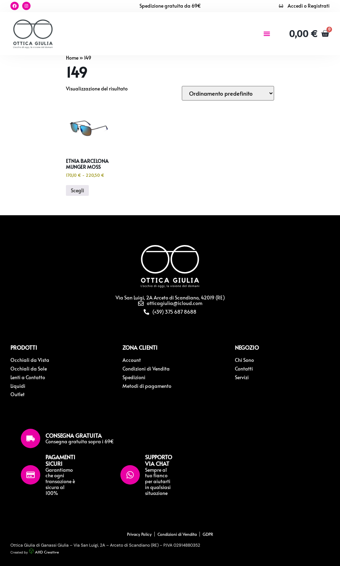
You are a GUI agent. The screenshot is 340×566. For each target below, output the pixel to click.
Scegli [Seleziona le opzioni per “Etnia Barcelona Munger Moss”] (77, 190)
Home (72, 57)
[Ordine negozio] (228, 93)
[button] (267, 33)
